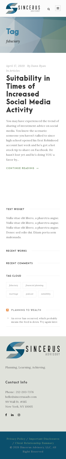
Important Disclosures (44, 438)
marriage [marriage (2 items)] (13, 293)
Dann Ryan (38, 66)
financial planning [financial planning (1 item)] (34, 285)
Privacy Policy (16, 438)
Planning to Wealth (26, 310)
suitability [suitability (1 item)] (46, 293)
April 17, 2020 (15, 66)
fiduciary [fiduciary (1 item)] (13, 285)
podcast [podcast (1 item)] (29, 293)
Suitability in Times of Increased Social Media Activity (28, 94)
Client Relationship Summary (34, 443)
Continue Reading (22, 168)
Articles (15, 70)
